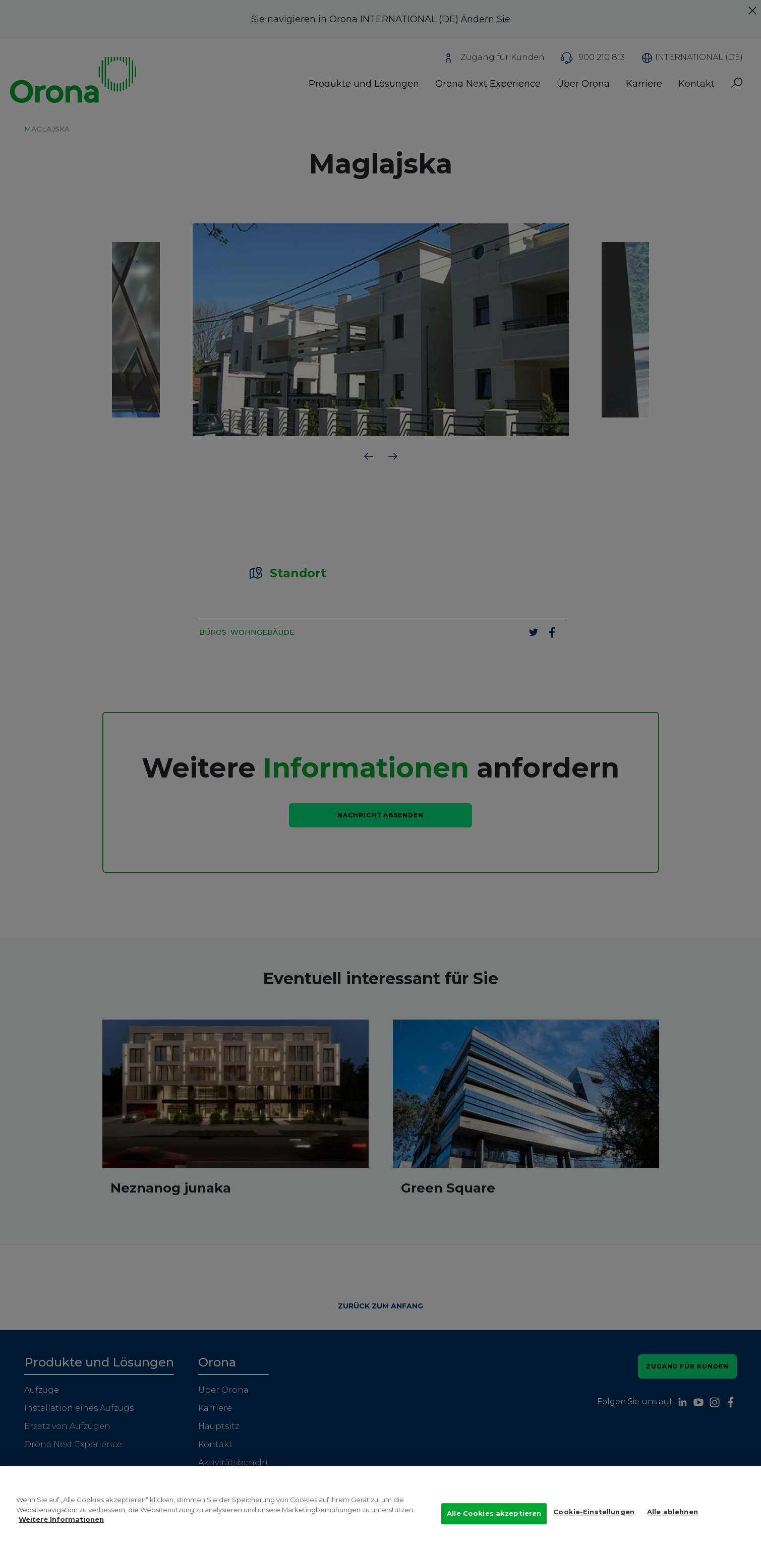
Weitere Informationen (61, 1529)
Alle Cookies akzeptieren (494, 1523)
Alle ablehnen (672, 1522)
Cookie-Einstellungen (593, 1522)
